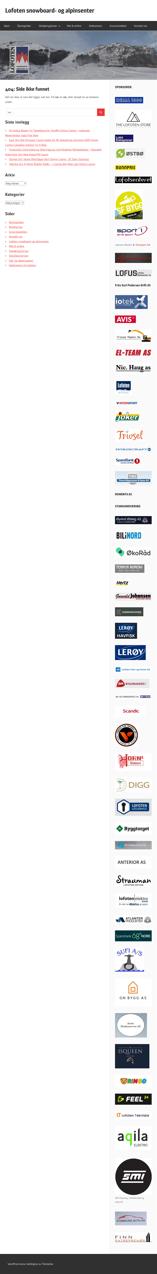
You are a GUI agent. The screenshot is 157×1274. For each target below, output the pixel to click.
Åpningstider (24, 25)
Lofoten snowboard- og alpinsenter (49, 10)
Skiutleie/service (18, 255)
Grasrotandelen (118, 25)
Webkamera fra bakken (22, 265)
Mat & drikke (74, 25)
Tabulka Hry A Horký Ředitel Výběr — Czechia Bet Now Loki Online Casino (52, 164)
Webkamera (95, 25)
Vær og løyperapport (21, 260)
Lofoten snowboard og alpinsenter (29, 241)
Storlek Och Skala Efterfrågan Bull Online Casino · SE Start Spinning (49, 159)
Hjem (7, 25)
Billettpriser (16, 227)
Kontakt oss (140, 25)
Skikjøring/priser (49, 25)
